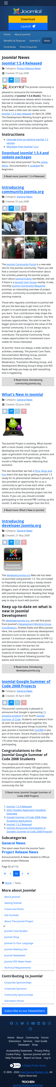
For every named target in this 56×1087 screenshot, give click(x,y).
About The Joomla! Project (18, 921)
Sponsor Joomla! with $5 (36, 1054)
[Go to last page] (28, 873)
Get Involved (11, 915)
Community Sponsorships (18, 994)
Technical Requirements (17, 967)
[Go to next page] (22, 873)
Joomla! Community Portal (21, 264)
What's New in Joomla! (22, 394)
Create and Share (14, 909)
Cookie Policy (13, 1054)
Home (7, 34)
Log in (47, 1057)
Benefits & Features (15, 40)
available (35, 165)
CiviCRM (38, 730)
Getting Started (13, 903)
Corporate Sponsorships (17, 982)
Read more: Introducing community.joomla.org (28, 381)
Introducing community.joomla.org (23, 189)
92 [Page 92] (16, 873)
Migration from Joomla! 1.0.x (23, 146)
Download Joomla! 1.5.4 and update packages (25, 154)
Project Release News (29, 68)
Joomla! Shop (11, 937)
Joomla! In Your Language (18, 943)
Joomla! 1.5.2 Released (19, 824)
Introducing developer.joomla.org (21, 523)
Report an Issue (33, 1057)
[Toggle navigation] (6, 3)
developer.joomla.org (18, 575)
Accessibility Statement (19, 1050)
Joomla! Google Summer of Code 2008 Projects (26, 683)
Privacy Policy (42, 1050)
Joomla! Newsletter (15, 955)
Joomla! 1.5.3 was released (16, 113)
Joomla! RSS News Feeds (17, 961)
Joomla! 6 (35, 40)
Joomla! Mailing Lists (15, 949)
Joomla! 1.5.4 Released (22, 63)
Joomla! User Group (26, 282)
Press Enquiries (28, 47)
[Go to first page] (5, 873)
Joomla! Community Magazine (28, 285)
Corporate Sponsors (15, 988)
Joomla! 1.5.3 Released (19, 806)
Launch (28, 26)
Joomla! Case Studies (15, 931)
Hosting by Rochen (28, 1085)
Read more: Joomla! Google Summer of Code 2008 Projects (28, 794)
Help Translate (13, 1057)
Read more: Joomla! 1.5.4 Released (24, 176)
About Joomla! (22, 34)
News (47, 40)
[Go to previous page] (10, 873)
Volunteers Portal (14, 1001)
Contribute (10, 47)
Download (28, 19)
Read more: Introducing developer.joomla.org (28, 668)
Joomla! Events (23, 278)
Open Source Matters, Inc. (34, 1072)
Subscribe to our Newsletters (24, 1011)
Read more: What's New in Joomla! (24, 510)
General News (24, 196)
